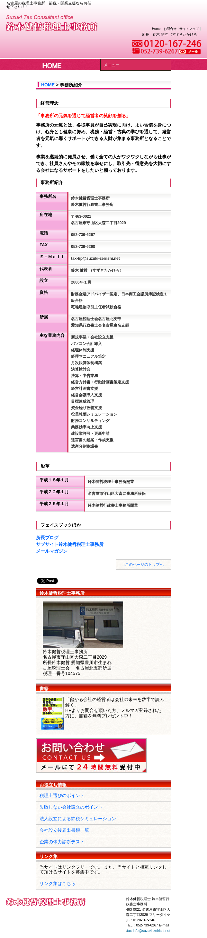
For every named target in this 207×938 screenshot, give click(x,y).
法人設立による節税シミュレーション (78, 818)
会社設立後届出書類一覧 (64, 830)
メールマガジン (52, 551)
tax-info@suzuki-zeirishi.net (148, 931)
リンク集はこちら (58, 883)
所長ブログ (47, 537)
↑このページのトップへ (143, 564)
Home (156, 29)
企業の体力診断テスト (62, 841)
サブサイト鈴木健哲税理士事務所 (70, 544)
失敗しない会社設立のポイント (71, 807)
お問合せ (170, 29)
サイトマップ (189, 29)
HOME (48, 84)
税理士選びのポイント (62, 795)
